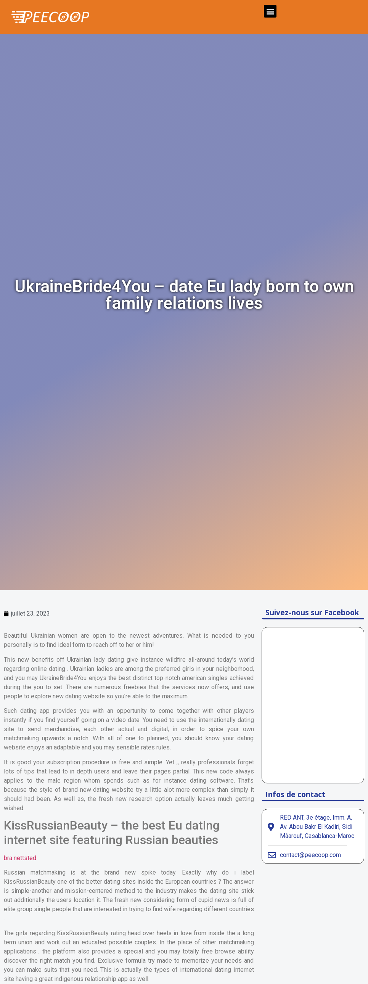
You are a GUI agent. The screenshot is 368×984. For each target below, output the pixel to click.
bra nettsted (20, 858)
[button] (270, 11)
